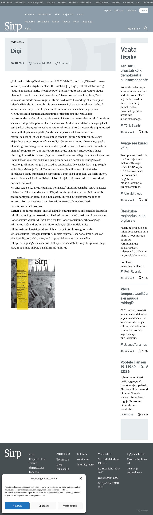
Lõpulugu (87, 21)
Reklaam (118, 10)
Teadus (66, 21)
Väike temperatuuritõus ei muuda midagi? (134, 296)
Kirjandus (68, 14)
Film (57, 14)
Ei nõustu (44, 505)
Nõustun (17, 505)
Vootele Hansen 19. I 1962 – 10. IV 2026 (134, 367)
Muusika (30, 21)
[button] (80, 478)
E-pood (107, 10)
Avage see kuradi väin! (134, 146)
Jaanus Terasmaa (135, 345)
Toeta (144, 10)
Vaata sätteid (70, 505)
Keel (76, 21)
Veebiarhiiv (133, 28)
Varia (28, 28)
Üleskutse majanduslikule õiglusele (133, 216)
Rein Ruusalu (132, 272)
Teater (55, 21)
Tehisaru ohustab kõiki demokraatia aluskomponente (134, 73)
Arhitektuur (45, 14)
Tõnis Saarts (132, 126)
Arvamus (30, 14)
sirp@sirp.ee (36, 467)
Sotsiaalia (43, 21)
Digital (142, 511)
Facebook (34, 471)
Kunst (80, 14)
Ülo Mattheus (133, 194)
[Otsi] (145, 28)
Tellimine (131, 10)
